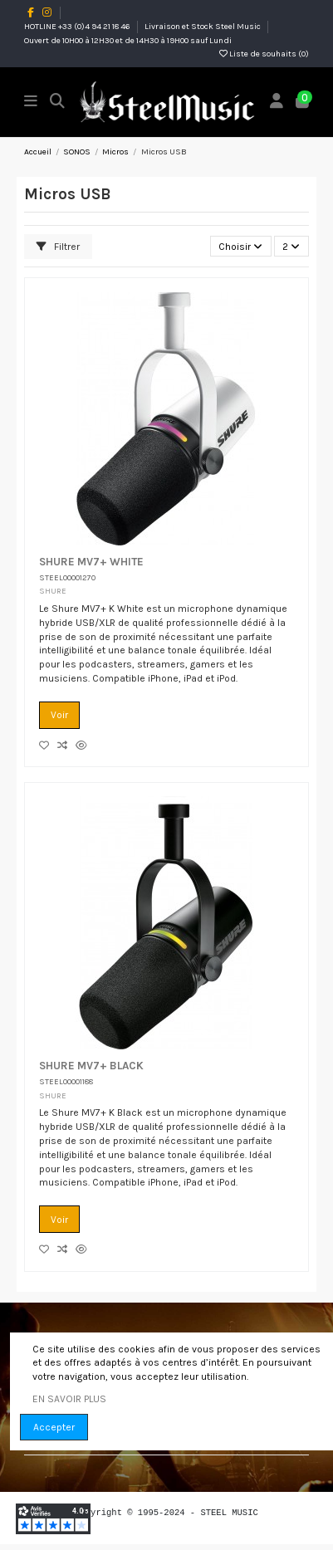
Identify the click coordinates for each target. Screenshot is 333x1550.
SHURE (52, 590)
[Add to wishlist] (48, 745)
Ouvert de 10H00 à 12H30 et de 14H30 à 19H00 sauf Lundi (128, 41)
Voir (59, 715)
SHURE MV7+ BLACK (91, 1065)
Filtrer (58, 246)
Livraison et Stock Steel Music (203, 27)
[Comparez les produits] (66, 745)
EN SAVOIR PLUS (69, 1399)
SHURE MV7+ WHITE (91, 561)
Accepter (54, 1427)
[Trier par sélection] (241, 246)
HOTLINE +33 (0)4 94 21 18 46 (78, 27)
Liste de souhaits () (264, 54)
